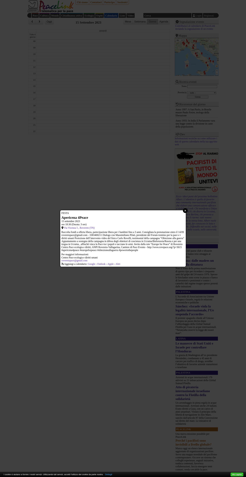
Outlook (101, 264)
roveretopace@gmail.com (74, 260)
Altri (117, 264)
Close (185, 210)
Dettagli (108, 474)
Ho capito (237, 474)
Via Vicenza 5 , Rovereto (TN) (79, 227)
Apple (110, 264)
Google (91, 264)
